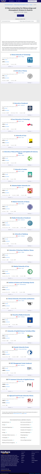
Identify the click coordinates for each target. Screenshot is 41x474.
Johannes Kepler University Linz (20, 185)
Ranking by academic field (20, 18)
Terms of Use (31, 473)
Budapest (23, 455)
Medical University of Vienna (20, 201)
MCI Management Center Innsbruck (20, 363)
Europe (31, 4)
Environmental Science (9, 4)
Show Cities (20, 15)
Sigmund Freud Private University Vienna (20, 395)
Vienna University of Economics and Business (20, 298)
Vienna (14, 413)
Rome (22, 462)
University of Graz (20, 135)
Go (38, 21)
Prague (22, 457)
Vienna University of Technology (20, 54)
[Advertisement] (10, 32)
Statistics (10, 66)
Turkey (33, 462)
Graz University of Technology (20, 119)
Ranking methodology (6, 470)
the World (7, 61)
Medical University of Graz (20, 266)
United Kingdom (35, 460)
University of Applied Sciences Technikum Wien (20, 331)
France (33, 457)
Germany (33, 453)
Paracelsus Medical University (20, 315)
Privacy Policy (37, 473)
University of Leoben (20, 169)
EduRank (25, 12)
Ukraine (33, 458)
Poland (33, 455)
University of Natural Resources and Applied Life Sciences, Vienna (20, 152)
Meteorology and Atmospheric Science (21, 4)
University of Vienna (20, 71)
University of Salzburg (20, 234)
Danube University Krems (20, 347)
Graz (21, 413)
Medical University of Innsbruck (20, 218)
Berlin (22, 458)
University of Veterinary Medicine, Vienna (20, 250)
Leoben (25, 413)
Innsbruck (18, 413)
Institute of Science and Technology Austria (20, 282)
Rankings (30, 66)
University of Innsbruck (20, 103)
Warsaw (22, 460)
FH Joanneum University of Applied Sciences (20, 379)
